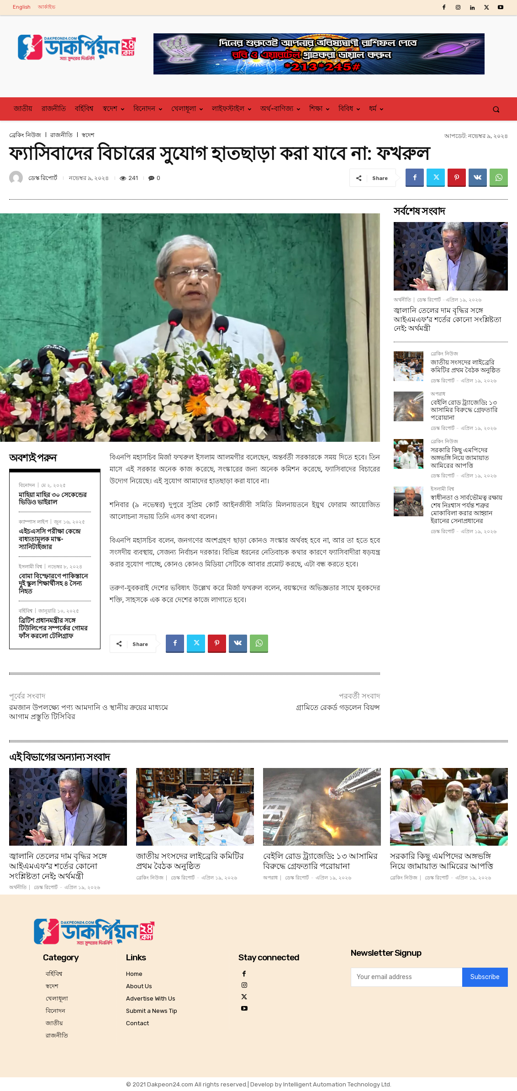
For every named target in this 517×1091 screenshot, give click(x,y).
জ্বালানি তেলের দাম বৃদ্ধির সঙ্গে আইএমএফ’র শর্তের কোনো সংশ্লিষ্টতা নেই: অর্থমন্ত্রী (447, 319)
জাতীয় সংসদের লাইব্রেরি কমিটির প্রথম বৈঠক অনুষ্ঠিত (466, 366)
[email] (406, 977)
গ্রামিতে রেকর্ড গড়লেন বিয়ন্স (338, 707)
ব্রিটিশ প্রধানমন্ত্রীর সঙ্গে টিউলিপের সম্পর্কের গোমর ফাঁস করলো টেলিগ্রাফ (53, 628)
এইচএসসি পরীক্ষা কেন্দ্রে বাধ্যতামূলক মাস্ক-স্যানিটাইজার (49, 539)
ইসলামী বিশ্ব (30, 566)
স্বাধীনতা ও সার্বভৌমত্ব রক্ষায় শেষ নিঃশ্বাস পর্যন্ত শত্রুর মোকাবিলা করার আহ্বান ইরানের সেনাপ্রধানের (466, 509)
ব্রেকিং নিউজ (25, 135)
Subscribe (485, 977)
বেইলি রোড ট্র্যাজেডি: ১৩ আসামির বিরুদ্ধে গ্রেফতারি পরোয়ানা (464, 410)
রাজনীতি (61, 135)
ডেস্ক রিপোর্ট (42, 178)
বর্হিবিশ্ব (25, 610)
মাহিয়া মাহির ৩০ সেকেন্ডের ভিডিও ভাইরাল (53, 498)
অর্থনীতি (402, 299)
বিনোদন (27, 484)
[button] (496, 109)
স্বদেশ (88, 135)
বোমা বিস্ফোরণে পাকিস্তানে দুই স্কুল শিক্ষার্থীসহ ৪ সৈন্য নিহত (53, 583)
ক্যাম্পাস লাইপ (33, 521)
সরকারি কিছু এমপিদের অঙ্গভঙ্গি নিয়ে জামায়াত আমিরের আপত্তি (460, 458)
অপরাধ (438, 394)
